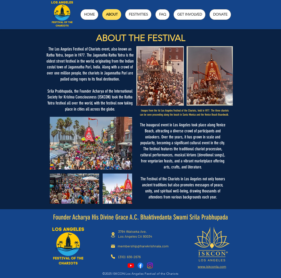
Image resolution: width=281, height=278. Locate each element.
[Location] (113, 235)
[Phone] (113, 256)
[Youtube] (131, 265)
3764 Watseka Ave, (132, 231)
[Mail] (113, 246)
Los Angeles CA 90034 (135, 236)
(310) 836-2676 (129, 257)
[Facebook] (140, 265)
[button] (138, 14)
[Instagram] (150, 265)
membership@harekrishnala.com (143, 246)
